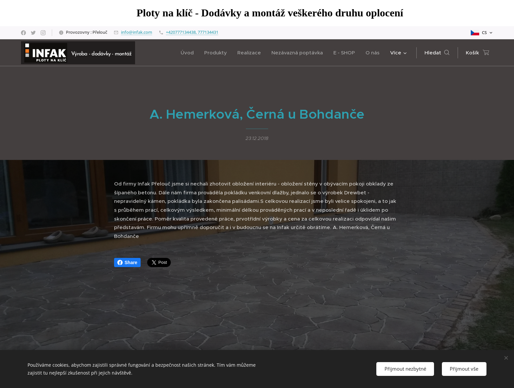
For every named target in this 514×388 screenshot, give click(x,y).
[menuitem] (189, 53)
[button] (437, 53)
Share (127, 262)
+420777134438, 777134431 (192, 32)
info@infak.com (136, 32)
